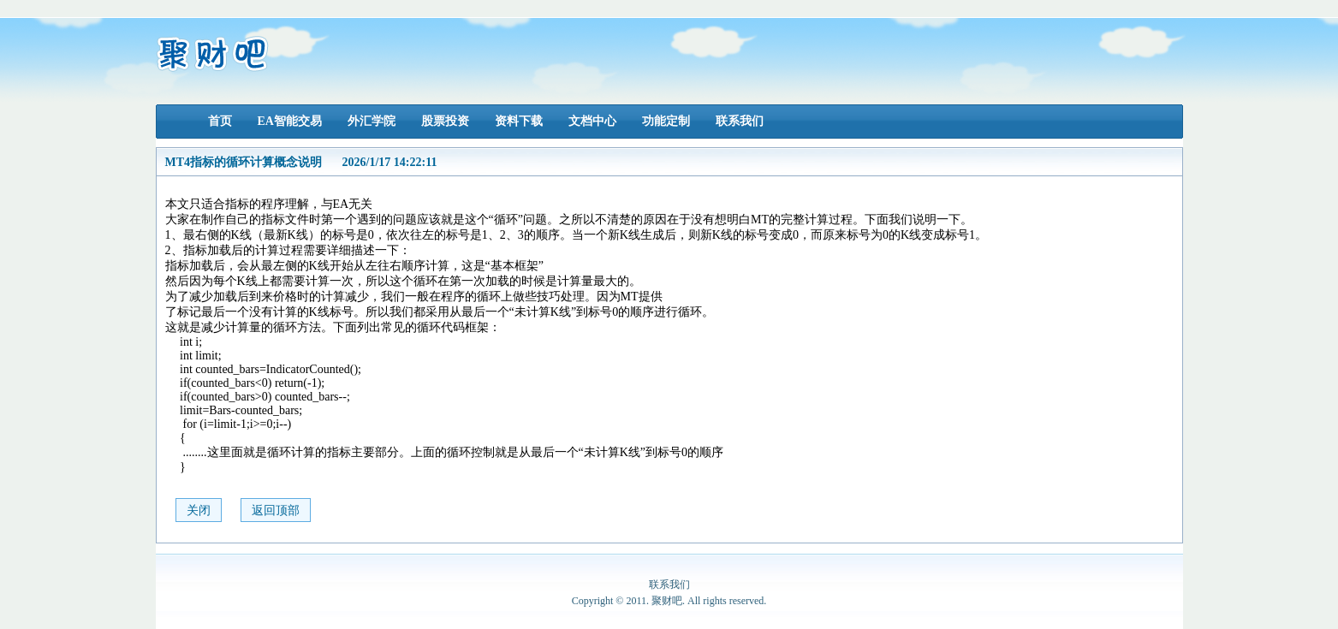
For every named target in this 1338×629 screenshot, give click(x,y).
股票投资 (445, 121)
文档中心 (592, 121)
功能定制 (666, 121)
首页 (220, 121)
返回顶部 (276, 510)
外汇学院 (371, 121)
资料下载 (519, 121)
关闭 (199, 510)
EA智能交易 (290, 121)
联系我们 (740, 121)
